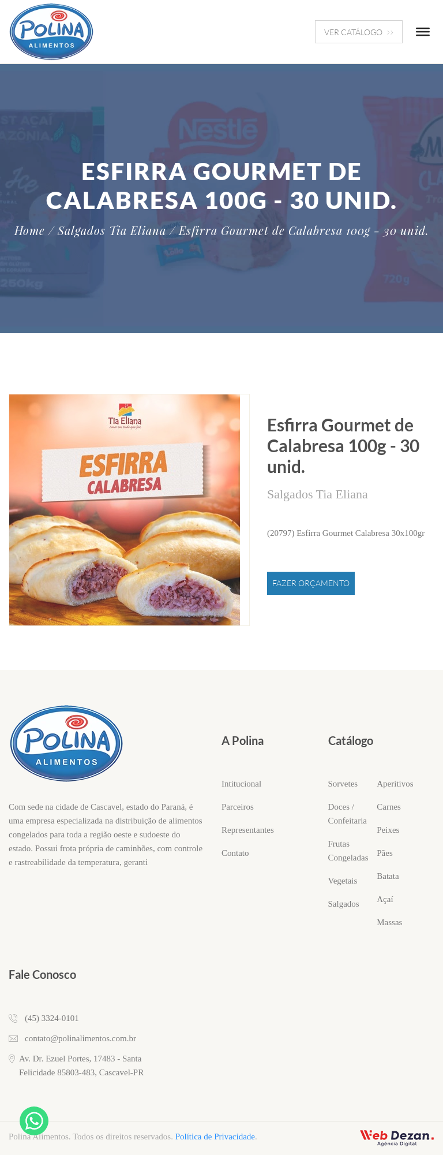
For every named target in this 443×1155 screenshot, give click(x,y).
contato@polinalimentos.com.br (80, 1038)
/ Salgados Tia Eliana (107, 230)
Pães (385, 853)
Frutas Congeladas (348, 850)
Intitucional (241, 783)
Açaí (385, 899)
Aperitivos (395, 783)
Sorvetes (343, 783)
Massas (389, 922)
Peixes (388, 829)
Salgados (343, 903)
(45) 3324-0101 (52, 1018)
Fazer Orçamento (311, 583)
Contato (235, 853)
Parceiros (238, 806)
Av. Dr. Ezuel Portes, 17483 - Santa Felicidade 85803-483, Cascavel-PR (81, 1065)
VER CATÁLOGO (358, 32)
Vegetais (343, 880)
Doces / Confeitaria (347, 813)
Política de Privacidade (215, 1136)
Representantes (248, 829)
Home (29, 230)
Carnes (389, 806)
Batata (388, 876)
